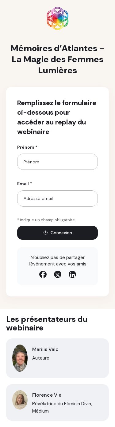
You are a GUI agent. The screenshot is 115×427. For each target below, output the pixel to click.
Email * (24, 183)
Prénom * (27, 147)
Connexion (57, 232)
